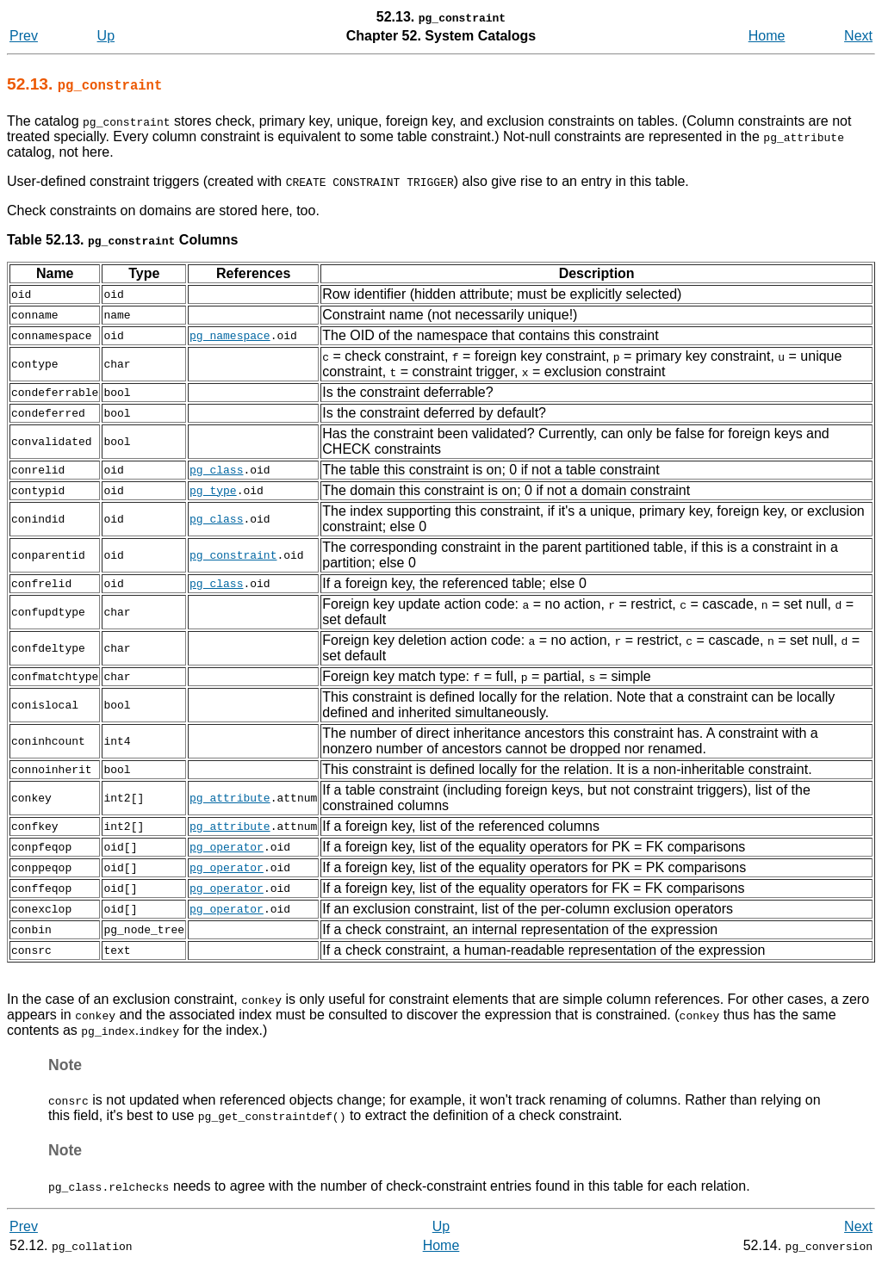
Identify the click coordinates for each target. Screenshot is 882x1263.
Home (767, 35)
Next (858, 35)
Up (106, 35)
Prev (23, 35)
